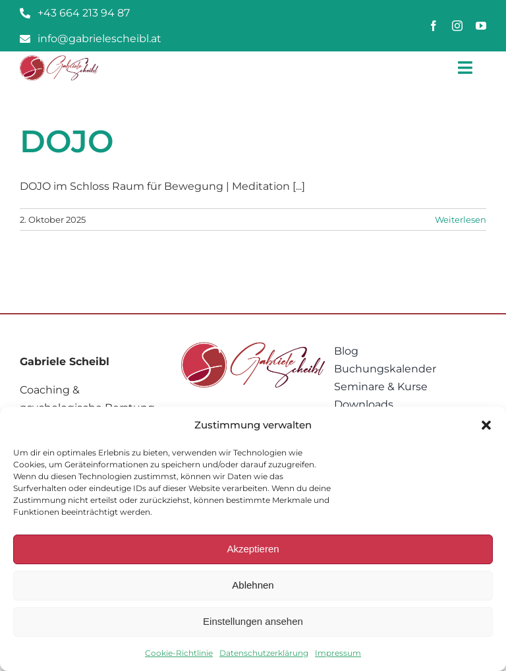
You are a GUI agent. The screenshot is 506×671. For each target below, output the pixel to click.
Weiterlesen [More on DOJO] (460, 219)
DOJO (67, 141)
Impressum (338, 653)
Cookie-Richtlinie (179, 653)
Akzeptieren (253, 548)
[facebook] (433, 25)
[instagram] (457, 25)
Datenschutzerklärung (263, 653)
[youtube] (481, 25)
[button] (486, 425)
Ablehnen (252, 585)
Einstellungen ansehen (253, 621)
